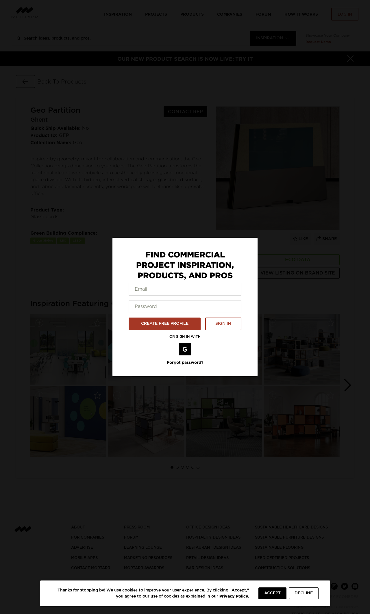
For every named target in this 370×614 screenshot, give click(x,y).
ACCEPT (272, 593)
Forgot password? (185, 362)
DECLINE (304, 593)
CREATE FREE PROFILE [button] (164, 324)
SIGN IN (223, 324)
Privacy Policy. (234, 596)
